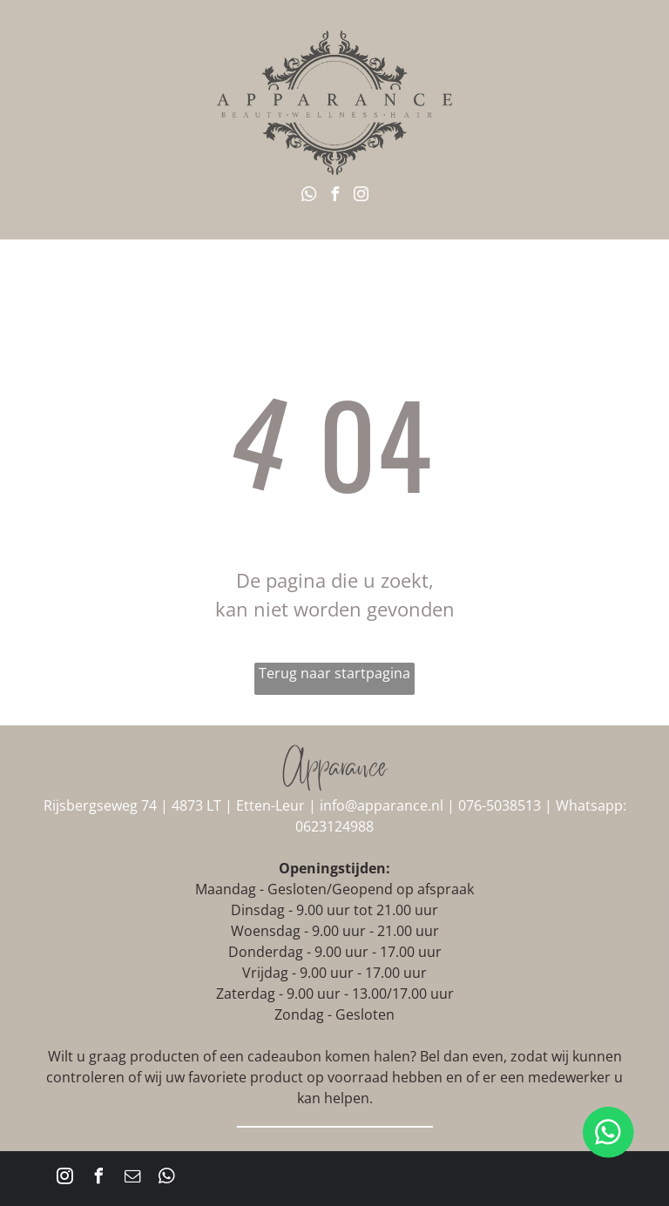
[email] (132, 1178)
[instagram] (360, 196)
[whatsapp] (308, 196)
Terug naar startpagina (334, 673)
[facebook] (334, 196)
